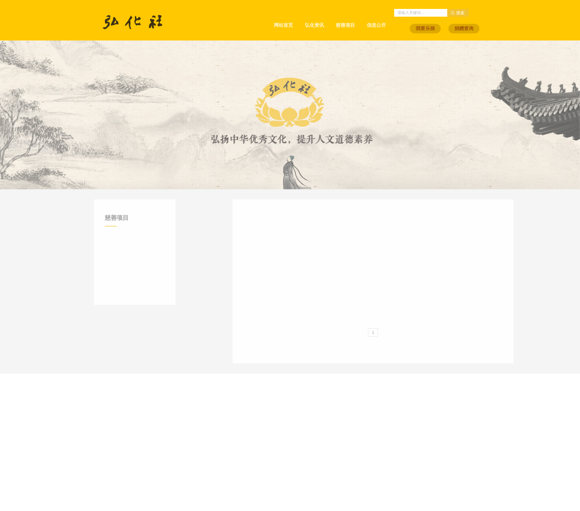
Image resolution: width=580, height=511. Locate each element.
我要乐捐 (443, 28)
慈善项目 (345, 19)
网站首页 (283, 19)
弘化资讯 (314, 19)
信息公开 (376, 19)
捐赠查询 (481, 28)
